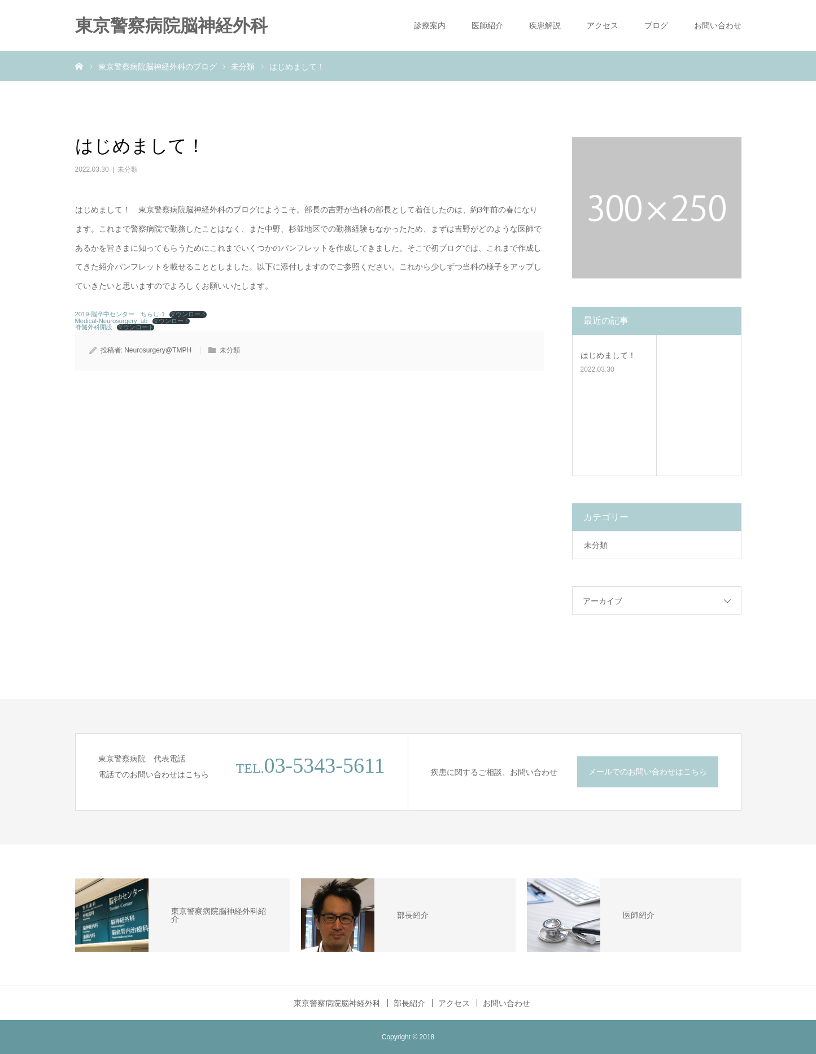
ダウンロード (188, 314)
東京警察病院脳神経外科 (171, 26)
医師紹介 (487, 25)
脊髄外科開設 (93, 327)
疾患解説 (545, 25)
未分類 (127, 169)
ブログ (656, 25)
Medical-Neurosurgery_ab (111, 320)
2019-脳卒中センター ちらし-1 (120, 314)
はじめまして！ (608, 355)
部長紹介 (409, 1003)
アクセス (602, 25)
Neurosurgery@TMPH (157, 350)
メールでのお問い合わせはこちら (647, 771)
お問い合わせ (717, 25)
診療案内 (430, 25)
